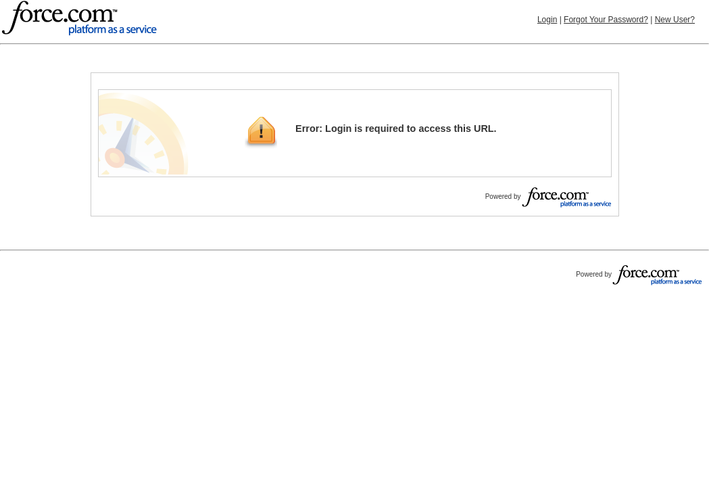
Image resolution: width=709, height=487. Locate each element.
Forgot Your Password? (606, 19)
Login (547, 19)
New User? (675, 19)
